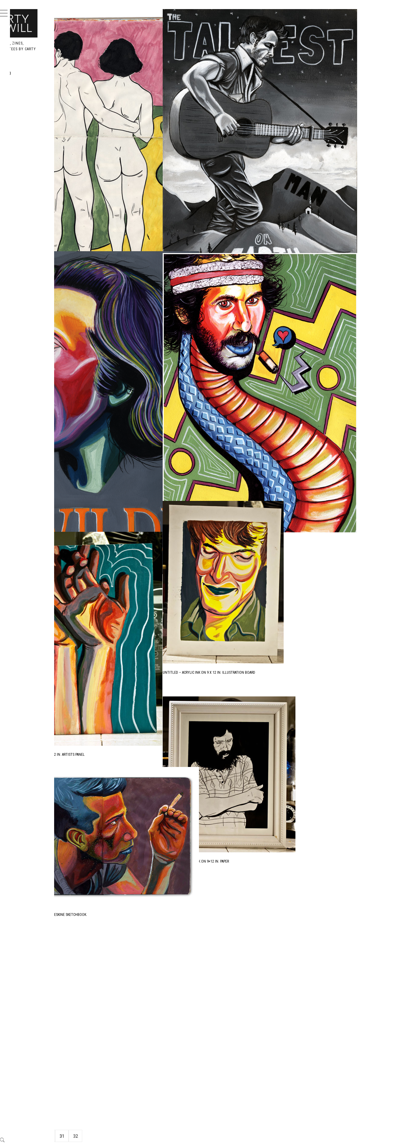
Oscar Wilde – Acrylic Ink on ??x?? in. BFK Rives (134, 507)
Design (31, 87)
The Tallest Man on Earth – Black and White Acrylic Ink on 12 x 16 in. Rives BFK (320, 229)
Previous (107, 1136)
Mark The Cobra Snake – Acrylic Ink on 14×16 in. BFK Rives (301, 477)
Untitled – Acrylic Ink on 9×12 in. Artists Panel (135, 743)
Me (26, 113)
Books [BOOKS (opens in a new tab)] (30, 100)
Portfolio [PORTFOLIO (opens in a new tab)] (35, 73)
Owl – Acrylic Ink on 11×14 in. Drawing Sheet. (291, 1099)
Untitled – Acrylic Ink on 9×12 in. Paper (286, 861)
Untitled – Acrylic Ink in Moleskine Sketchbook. (136, 227)
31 (152, 1136)
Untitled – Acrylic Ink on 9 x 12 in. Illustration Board (299, 672)
